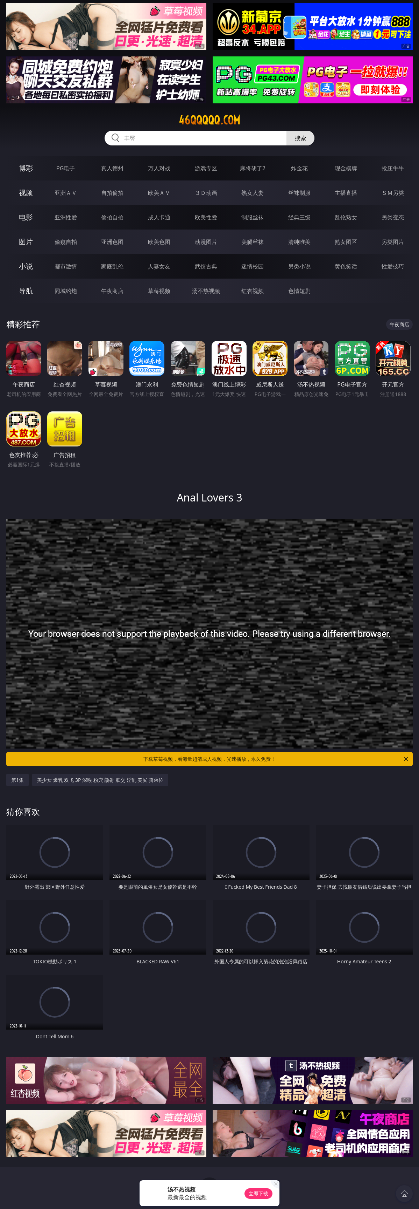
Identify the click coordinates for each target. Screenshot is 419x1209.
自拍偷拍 (112, 193)
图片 (26, 241)
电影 (26, 217)
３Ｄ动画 (206, 193)
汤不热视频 (206, 291)
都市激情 (66, 266)
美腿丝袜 (252, 242)
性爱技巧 (393, 266)
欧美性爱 (206, 217)
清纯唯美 (299, 242)
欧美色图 (159, 242)
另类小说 (299, 266)
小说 (26, 266)
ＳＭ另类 (393, 193)
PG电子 (65, 168)
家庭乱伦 (112, 266)
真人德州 (112, 168)
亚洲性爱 (66, 217)
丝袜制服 (299, 193)
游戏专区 (206, 168)
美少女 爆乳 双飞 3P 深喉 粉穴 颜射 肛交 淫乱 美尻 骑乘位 (100, 780)
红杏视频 (252, 291)
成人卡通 (159, 217)
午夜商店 (112, 291)
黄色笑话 (346, 266)
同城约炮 (66, 291)
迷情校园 (252, 266)
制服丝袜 (252, 217)
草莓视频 (159, 291)
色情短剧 (299, 291)
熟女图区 (346, 242)
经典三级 (299, 217)
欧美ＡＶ (159, 193)
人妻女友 (159, 266)
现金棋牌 (346, 168)
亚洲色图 (112, 242)
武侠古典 (206, 266)
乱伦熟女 (346, 217)
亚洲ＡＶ (66, 193)
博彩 (26, 168)
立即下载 (258, 1193)
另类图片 (393, 242)
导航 (26, 290)
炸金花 (299, 168)
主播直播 (346, 193)
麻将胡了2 (252, 168)
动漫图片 (206, 242)
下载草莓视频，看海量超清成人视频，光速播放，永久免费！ (276, 759)
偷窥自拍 (66, 242)
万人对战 (159, 168)
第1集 (17, 780)
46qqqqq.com (209, 120)
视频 (26, 192)
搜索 (300, 138)
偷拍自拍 (112, 217)
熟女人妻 (252, 193)
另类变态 (393, 217)
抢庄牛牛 (393, 168)
